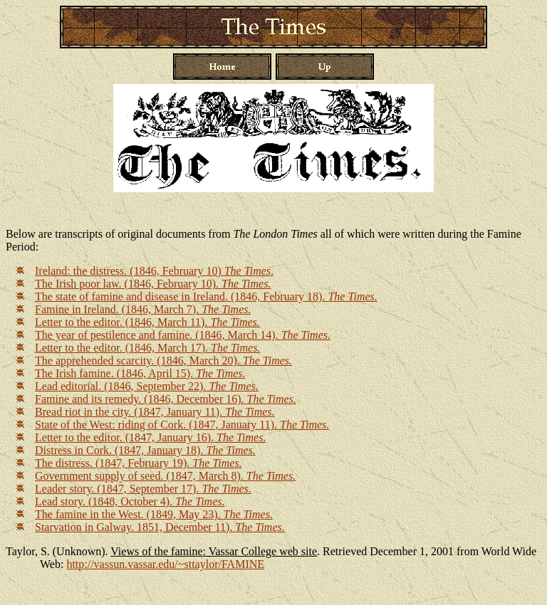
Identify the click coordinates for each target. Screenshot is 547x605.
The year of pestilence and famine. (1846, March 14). (182, 335)
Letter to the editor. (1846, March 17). (147, 348)
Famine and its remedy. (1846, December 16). (165, 399)
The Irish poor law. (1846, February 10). (153, 284)
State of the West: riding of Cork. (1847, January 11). (182, 425)
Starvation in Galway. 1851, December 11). (160, 527)
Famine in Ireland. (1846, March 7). (143, 309)
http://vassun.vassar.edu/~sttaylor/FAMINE (165, 564)
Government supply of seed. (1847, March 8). (165, 476)
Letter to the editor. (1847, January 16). (150, 437)
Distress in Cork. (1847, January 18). (145, 450)
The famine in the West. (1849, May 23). (154, 514)
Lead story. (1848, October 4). (129, 501)
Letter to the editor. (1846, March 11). (147, 322)
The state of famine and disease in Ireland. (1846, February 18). (206, 296)
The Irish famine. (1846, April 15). (140, 373)
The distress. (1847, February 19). (138, 463)
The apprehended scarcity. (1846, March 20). (163, 360)
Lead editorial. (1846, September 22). (147, 386)
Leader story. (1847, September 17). (143, 489)
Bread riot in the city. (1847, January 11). (155, 412)
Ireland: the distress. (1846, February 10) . (154, 271)
